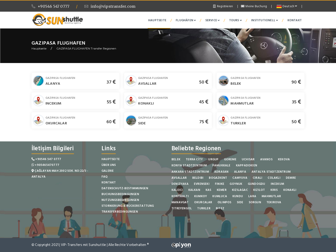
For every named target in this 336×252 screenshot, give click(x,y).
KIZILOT (259, 189)
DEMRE (291, 177)
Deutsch (286, 6)
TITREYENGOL (182, 208)
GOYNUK (236, 183)
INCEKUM (53, 103)
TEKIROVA (273, 202)
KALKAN (194, 189)
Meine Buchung (254, 6)
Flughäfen (186, 20)
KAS (208, 189)
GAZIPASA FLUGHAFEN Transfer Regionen (86, 48)
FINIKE (219, 183)
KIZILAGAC (240, 189)
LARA (252, 196)
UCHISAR (248, 159)
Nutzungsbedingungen (120, 200)
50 (204, 82)
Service (212, 20)
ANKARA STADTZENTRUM (190, 171)
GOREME (230, 159)
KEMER (222, 189)
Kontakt (294, 20)
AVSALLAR (147, 83)
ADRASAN (221, 171)
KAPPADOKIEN (246, 165)
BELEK (236, 83)
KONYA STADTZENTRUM (189, 165)
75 (204, 122)
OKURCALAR (56, 123)
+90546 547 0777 (50, 6)
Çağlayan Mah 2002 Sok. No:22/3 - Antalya (60, 173)
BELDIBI (197, 177)
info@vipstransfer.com (109, 6)
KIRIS (274, 189)
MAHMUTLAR (242, 103)
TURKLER (238, 123)
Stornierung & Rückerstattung (128, 205)
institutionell (264, 20)
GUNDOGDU (256, 183)
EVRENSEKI (202, 183)
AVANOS (266, 159)
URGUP (213, 159)
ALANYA (53, 83)
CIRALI (257, 177)
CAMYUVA (239, 177)
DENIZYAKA (180, 183)
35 (296, 102)
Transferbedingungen (120, 211)
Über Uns (109, 165)
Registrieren (222, 6)
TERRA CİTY (194, 159)
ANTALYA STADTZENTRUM (271, 171)
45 (204, 102)
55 (111, 102)
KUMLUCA (219, 196)
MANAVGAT (180, 202)
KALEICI (177, 189)
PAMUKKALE (221, 165)
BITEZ (220, 208)
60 (111, 122)
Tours (235, 20)
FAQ (105, 176)
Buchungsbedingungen (120, 194)
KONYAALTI (180, 196)
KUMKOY (200, 196)
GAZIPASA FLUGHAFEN (60, 78)
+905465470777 (45, 165)
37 (111, 82)
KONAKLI (146, 103)
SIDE (142, 123)
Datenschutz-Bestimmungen (125, 188)
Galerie (108, 170)
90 (296, 82)
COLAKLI (274, 177)
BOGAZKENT (218, 177)
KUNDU (237, 196)
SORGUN (255, 202)
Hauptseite (157, 20)
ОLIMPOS (224, 202)
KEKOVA (284, 159)
